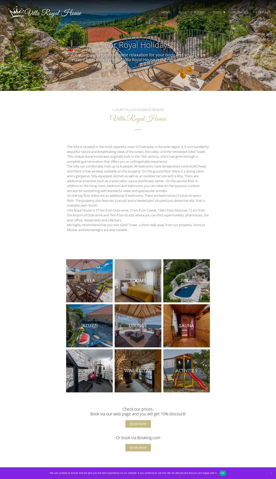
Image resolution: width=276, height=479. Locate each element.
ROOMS (199, 12)
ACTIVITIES (240, 12)
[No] (271, 473)
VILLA (182, 12)
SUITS (219, 12)
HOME (166, 12)
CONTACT (263, 12)
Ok (222, 473)
